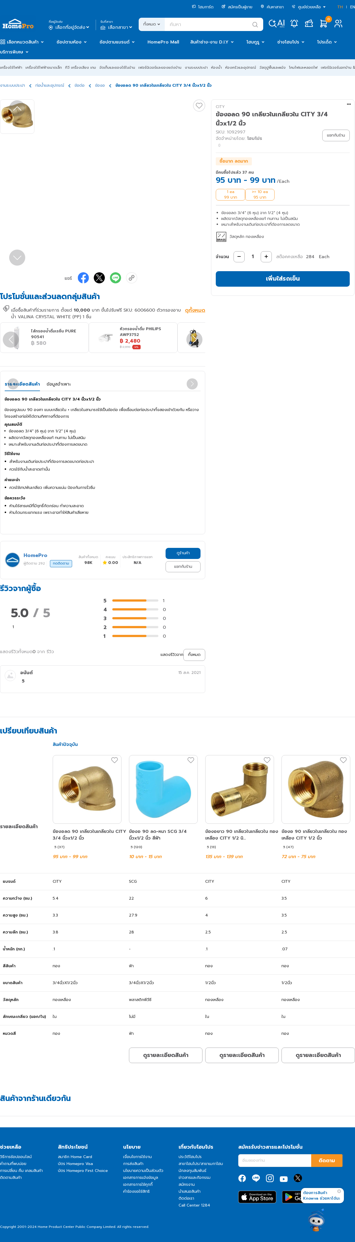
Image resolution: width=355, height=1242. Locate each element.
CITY (220, 107)
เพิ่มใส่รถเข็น (283, 278)
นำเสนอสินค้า (190, 1191)
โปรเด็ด (324, 42)
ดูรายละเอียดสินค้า (165, 1055)
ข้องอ (100, 85)
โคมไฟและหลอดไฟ (303, 67)
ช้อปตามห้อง (69, 42)
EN (352, 7)
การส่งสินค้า (133, 1164)
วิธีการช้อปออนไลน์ (16, 1157)
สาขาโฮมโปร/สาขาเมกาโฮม (201, 1164)
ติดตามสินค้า (11, 1178)
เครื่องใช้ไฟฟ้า (11, 67)
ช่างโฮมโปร (288, 42)
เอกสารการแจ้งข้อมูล (140, 1178)
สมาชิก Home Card (75, 1157)
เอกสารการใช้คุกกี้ (138, 1184)
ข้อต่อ (80, 85)
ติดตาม (327, 1160)
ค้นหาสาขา (272, 7)
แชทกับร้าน (183, 566)
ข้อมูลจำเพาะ (59, 384)
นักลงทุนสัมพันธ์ (192, 1171)
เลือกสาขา (116, 27)
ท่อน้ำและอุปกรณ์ (50, 85)
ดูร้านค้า (183, 553)
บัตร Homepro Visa (75, 1164)
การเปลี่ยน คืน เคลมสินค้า (21, 1171)
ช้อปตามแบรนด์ (115, 42)
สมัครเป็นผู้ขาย (237, 7)
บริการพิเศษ (11, 52)
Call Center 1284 (194, 1205)
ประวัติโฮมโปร (190, 1157)
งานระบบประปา (196, 67)
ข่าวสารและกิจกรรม (195, 1178)
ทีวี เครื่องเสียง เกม (80, 67)
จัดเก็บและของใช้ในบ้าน (117, 67)
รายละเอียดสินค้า (22, 384)
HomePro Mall (163, 42)
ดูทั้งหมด (195, 310)
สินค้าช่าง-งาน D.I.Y (209, 42)
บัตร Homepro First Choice (83, 1171)
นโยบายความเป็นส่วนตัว (143, 1171)
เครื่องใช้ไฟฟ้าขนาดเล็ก (44, 67)
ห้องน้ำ (216, 67)
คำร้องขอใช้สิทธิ (136, 1191)
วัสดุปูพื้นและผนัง (272, 67)
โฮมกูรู (253, 42)
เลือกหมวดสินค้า (23, 42)
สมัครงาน (187, 1184)
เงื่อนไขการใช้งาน (137, 1157)
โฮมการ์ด (203, 7)
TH (340, 7)
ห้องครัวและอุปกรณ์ (240, 67)
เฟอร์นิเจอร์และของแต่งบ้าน (159, 67)
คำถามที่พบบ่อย (13, 1164)
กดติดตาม (61, 563)
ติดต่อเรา (186, 1198)
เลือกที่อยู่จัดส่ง (69, 27)
